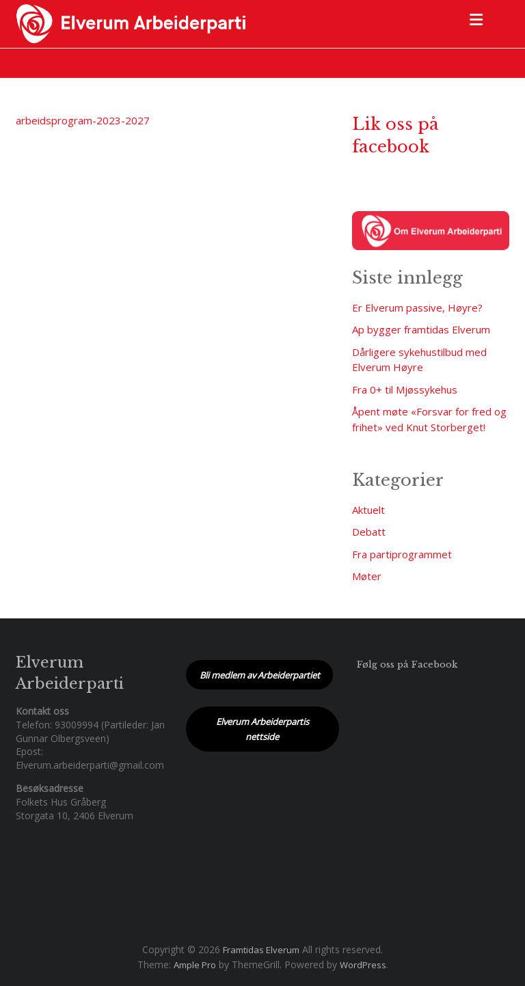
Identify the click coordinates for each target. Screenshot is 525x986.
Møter (366, 576)
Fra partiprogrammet (402, 554)
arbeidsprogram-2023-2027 (83, 120)
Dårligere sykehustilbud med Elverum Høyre (419, 359)
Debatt (369, 531)
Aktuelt (368, 510)
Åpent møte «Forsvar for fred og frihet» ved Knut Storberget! (429, 419)
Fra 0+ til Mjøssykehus (404, 389)
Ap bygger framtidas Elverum (421, 329)
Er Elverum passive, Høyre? (417, 307)
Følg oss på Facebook (407, 664)
